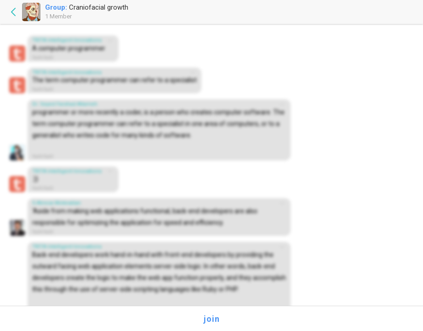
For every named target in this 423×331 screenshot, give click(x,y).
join (212, 319)
